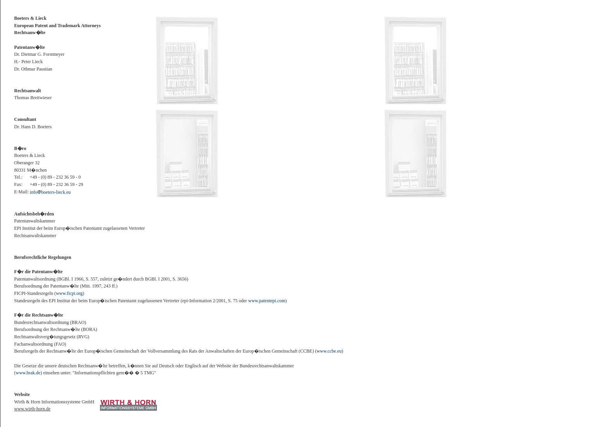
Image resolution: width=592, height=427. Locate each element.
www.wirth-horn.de (32, 409)
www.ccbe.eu (329, 351)
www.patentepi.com (266, 300)
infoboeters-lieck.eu (50, 192)
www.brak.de (28, 372)
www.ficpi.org (69, 293)
